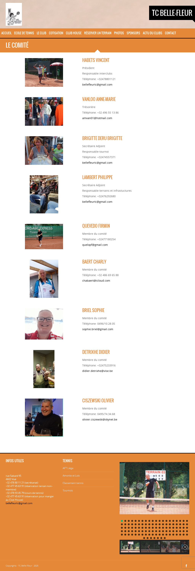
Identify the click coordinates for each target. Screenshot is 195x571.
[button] (125, 488)
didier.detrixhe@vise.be (97, 371)
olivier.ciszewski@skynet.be (99, 419)
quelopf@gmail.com (95, 245)
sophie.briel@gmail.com (97, 329)
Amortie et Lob (71, 475)
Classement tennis (73, 483)
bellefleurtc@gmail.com (97, 84)
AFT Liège (68, 468)
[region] (154, 506)
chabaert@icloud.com (96, 280)
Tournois (68, 490)
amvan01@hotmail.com (97, 118)
